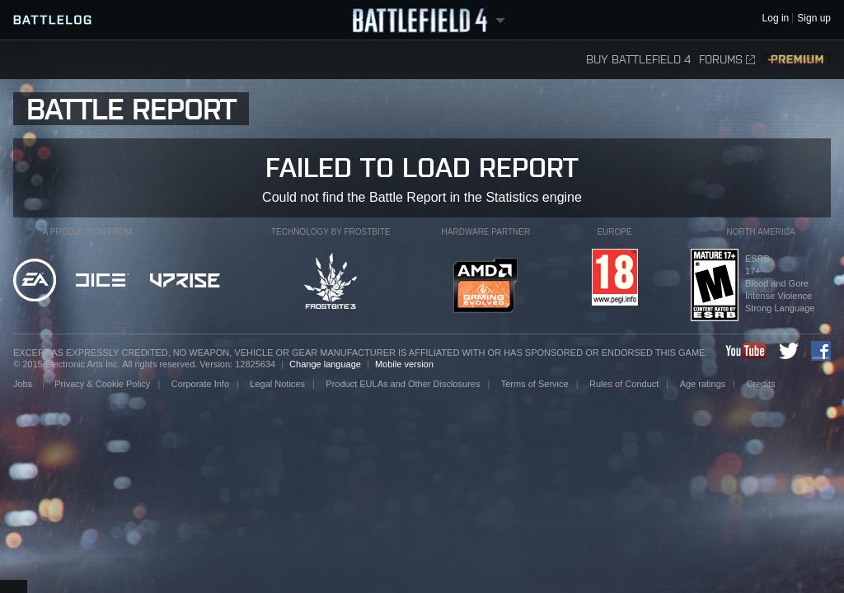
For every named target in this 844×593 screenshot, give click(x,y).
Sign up (814, 18)
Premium (797, 59)
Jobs (24, 384)
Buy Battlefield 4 (638, 60)
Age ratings (703, 384)
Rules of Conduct (624, 384)
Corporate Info (200, 384)
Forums (727, 60)
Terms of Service (535, 384)
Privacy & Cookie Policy (102, 384)
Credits (761, 384)
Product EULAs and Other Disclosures (403, 384)
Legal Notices (277, 384)
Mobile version (404, 364)
